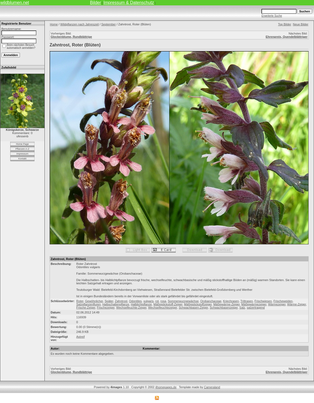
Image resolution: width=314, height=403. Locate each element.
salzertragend (256, 307)
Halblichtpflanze (141, 304)
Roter (79, 301)
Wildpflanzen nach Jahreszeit (79, 24)
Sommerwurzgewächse (183, 301)
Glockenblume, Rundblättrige (71, 36)
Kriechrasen (231, 301)
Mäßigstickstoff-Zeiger (167, 304)
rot (157, 301)
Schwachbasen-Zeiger (193, 307)
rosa (163, 301)
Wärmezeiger (276, 304)
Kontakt (22, 158)
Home (54, 24)
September (108, 24)
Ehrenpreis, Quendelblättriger (287, 36)
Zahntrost (121, 301)
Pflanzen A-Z (22, 149)
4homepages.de (166, 387)
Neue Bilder (300, 24)
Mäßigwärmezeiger (253, 304)
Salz (242, 307)
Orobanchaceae (210, 301)
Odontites (135, 301)
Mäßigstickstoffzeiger (198, 304)
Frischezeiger (105, 307)
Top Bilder (284, 24)
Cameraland (212, 387)
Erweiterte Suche (271, 15)
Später (109, 301)
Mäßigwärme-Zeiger (226, 304)
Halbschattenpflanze (115, 304)
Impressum (22, 153)
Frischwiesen (263, 301)
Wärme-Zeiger (296, 304)
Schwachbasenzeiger (224, 307)
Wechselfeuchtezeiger (162, 307)
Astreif (80, 336)
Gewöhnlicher (94, 301)
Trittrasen (246, 301)
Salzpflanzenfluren (88, 304)
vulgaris (148, 301)
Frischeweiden (282, 301)
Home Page (22, 144)
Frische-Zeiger (85, 307)
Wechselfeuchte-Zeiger (131, 307)
